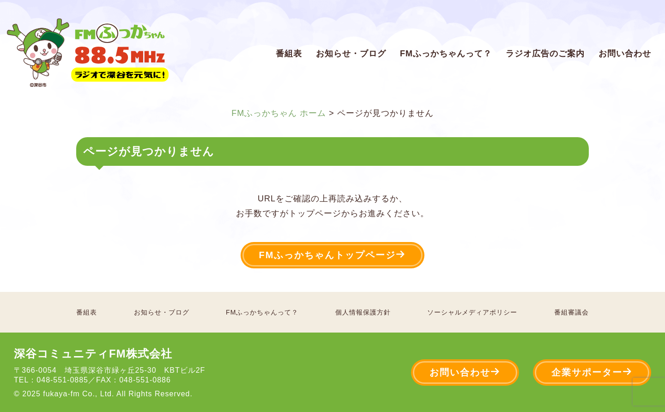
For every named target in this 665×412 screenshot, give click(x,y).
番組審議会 (571, 312)
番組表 (289, 53)
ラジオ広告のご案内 (545, 53)
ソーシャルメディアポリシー (472, 312)
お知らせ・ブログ (351, 53)
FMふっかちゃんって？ (446, 53)
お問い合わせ (624, 53)
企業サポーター (592, 372)
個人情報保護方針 (363, 312)
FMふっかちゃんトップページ (332, 254)
